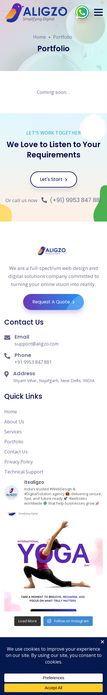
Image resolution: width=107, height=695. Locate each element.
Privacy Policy (18, 462)
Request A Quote (58, 302)
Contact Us (16, 452)
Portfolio (62, 37)
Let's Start (53, 179)
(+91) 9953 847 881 (71, 200)
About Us (14, 421)
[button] (98, 12)
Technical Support (23, 472)
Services (13, 432)
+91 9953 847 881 (33, 362)
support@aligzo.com (36, 344)
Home (39, 37)
